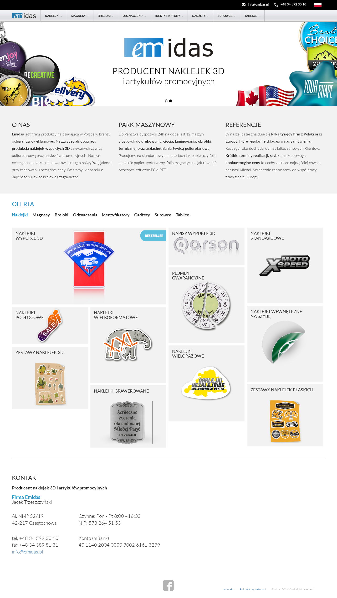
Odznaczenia (134, 16)
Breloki (106, 16)
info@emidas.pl (258, 4)
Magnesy (80, 16)
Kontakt (229, 589)
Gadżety (200, 16)
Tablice (252, 16)
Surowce (227, 16)
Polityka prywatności (253, 589)
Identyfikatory (169, 16)
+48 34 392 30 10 (293, 4)
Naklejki (53, 16)
